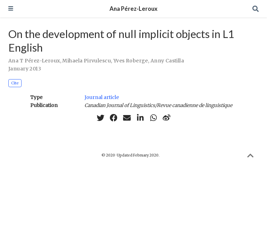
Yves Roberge (130, 61)
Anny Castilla (167, 61)
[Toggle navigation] (10, 9)
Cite (15, 83)
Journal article (101, 97)
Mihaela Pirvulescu (86, 61)
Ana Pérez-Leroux (133, 8)
